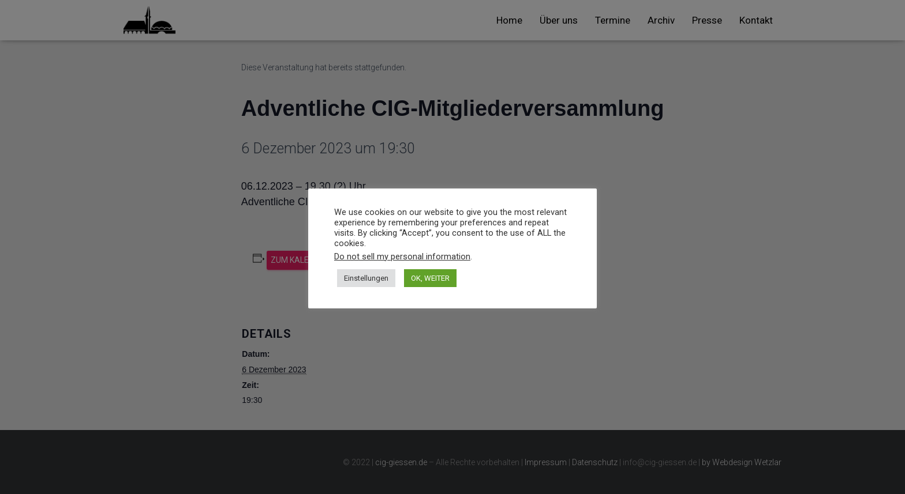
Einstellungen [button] (366, 278)
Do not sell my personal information (402, 256)
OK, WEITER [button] (430, 278)
